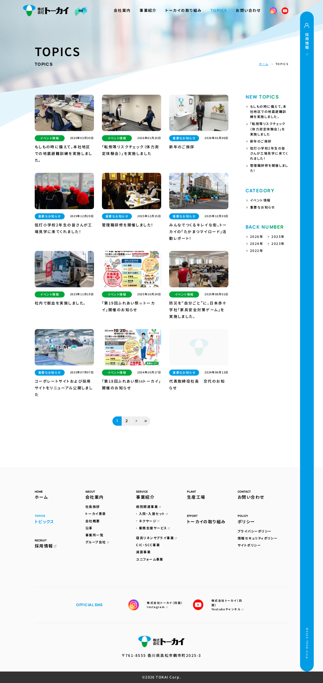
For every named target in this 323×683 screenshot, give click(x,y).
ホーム (264, 64)
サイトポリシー (249, 545)
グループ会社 (97, 542)
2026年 (256, 236)
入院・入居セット (153, 513)
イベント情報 (260, 200)
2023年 (277, 243)
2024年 (256, 243)
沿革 (89, 527)
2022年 (256, 250)
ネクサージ (149, 520)
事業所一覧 (94, 534)
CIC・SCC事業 (148, 544)
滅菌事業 (143, 551)
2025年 (277, 236)
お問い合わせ (248, 10)
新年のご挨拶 (261, 141)
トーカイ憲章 (95, 513)
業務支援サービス (154, 527)
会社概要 (92, 520)
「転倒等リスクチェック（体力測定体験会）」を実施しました (267, 128)
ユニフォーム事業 (149, 559)
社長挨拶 (92, 506)
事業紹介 (148, 10)
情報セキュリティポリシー (257, 538)
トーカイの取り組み (183, 10)
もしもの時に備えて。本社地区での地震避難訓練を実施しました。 (268, 111)
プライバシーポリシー (255, 531)
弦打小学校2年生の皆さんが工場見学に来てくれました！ (269, 153)
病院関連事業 (148, 506)
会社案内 (122, 10)
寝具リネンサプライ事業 (156, 537)
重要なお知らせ (262, 207)
